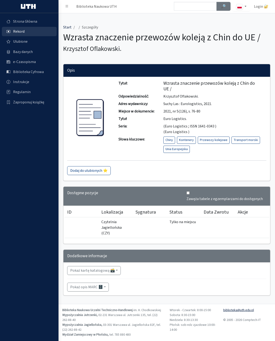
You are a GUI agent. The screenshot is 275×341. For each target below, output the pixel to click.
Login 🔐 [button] (261, 6)
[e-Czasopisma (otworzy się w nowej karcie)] (29, 62)
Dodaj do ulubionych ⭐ (89, 170)
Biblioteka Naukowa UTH (96, 6)
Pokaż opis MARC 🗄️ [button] (86, 287)
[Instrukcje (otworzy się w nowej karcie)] (29, 82)
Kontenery (186, 140)
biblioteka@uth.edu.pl (238, 310)
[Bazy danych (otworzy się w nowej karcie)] (29, 51)
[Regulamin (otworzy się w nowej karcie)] (29, 92)
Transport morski (246, 140)
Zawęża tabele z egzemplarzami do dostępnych (225, 198)
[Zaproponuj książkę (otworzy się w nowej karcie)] (29, 102)
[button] (67, 6)
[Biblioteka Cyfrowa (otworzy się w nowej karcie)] (29, 72)
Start (67, 27)
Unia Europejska (176, 149)
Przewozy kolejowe (213, 140)
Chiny (169, 140)
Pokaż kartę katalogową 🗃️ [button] (92, 270)
